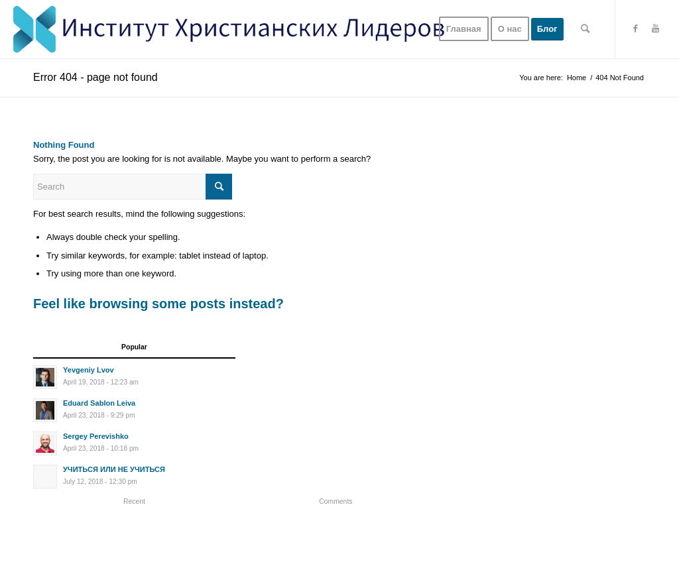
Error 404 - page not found (95, 77)
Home (576, 78)
